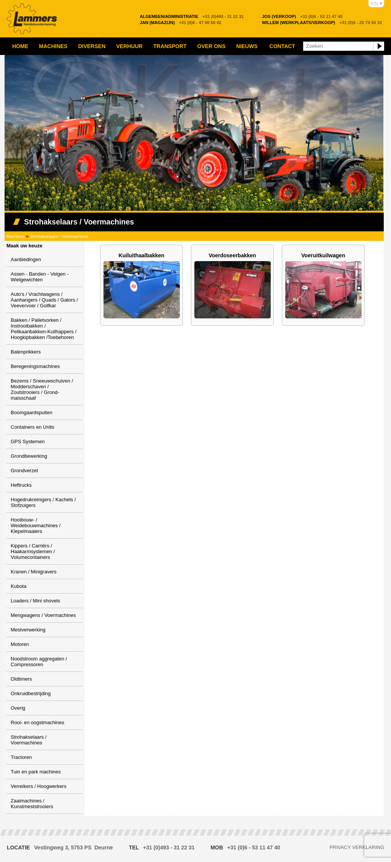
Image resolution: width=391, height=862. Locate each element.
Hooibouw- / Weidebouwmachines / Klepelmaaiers (36, 525)
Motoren (20, 644)
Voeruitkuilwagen (323, 255)
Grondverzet (24, 470)
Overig (18, 708)
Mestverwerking (28, 630)
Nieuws (247, 46)
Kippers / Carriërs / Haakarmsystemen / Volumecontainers (33, 551)
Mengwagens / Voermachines (43, 615)
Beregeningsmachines (35, 366)
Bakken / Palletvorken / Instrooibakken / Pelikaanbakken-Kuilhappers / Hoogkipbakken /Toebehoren (43, 328)
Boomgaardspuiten (31, 412)
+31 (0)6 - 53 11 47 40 (302, 16)
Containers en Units (32, 427)
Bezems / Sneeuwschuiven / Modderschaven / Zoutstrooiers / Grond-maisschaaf (42, 389)
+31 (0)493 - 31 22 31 (192, 16)
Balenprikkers (26, 352)
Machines (53, 46)
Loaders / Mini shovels (35, 601)
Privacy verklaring (357, 847)
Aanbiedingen (26, 259)
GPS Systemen (28, 441)
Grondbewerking (29, 456)
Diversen (92, 46)
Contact (282, 46)
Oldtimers (21, 679)
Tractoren (21, 757)
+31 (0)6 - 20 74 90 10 (322, 22)
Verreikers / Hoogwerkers (38, 786)
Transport (169, 46)
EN (374, 3)
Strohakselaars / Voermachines (59, 236)
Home (20, 46)
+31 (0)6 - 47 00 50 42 (180, 22)
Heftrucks (21, 485)
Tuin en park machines (36, 772)
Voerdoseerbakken (232, 255)
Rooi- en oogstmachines (37, 722)
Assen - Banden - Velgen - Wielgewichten (40, 276)
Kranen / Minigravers (34, 572)
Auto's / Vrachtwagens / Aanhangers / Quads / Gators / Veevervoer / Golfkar (44, 299)
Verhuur (129, 46)
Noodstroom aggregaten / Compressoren (39, 661)
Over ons (211, 46)
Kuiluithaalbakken (142, 255)
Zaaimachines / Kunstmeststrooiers (32, 803)
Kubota (18, 586)
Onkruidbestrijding (31, 693)
